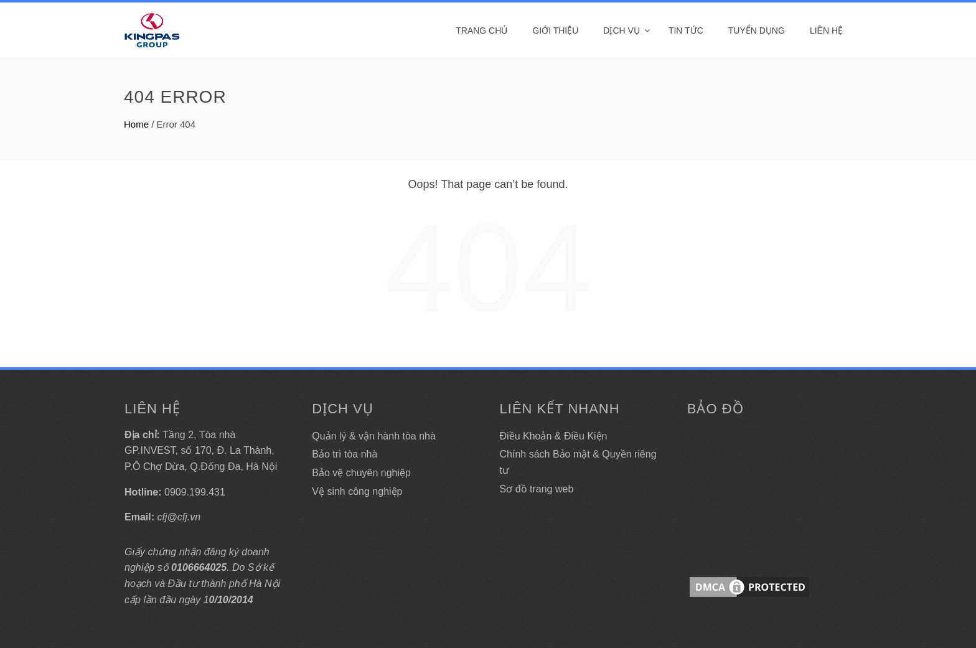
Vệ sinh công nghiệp (357, 491)
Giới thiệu (555, 30)
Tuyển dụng (756, 30)
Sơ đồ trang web (537, 489)
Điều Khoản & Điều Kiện (554, 436)
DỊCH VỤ (621, 30)
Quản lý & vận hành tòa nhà (374, 436)
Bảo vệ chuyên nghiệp (361, 472)
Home (136, 124)
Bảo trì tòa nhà (344, 454)
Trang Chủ (481, 30)
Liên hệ (826, 30)
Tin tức (686, 30)
